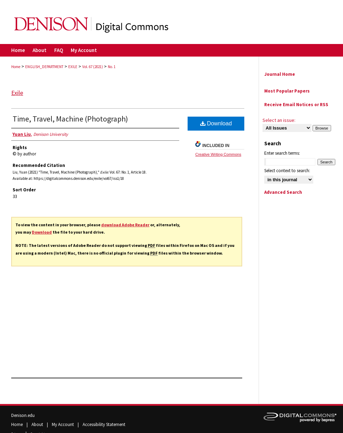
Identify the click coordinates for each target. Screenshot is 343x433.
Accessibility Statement (104, 424)
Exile (17, 93)
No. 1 (111, 66)
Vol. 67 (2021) (92, 66)
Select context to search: (287, 171)
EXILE (72, 66)
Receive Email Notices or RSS (296, 105)
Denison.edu (23, 415)
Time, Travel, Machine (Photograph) (70, 119)
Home (15, 66)
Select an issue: (278, 120)
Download (42, 232)
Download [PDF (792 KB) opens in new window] (216, 123)
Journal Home (279, 74)
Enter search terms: (282, 153)
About (37, 424)
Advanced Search (283, 192)
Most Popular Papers (287, 91)
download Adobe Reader (125, 224)
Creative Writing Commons (218, 154)
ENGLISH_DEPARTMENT (44, 66)
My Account (63, 424)
